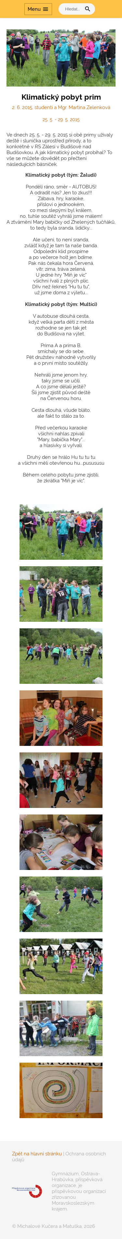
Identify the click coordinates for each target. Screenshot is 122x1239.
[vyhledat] (72, 9)
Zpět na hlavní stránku (37, 1154)
